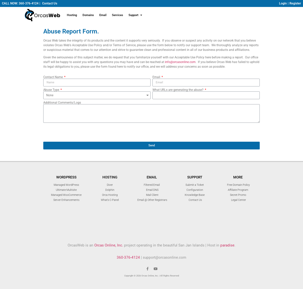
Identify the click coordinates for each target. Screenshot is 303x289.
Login (283, 3)
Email (102, 15)
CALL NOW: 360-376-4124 (20, 3)
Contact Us (49, 3)
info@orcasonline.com (180, 62)
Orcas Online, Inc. (108, 245)
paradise (227, 245)
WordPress (66, 177)
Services (117, 15)
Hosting (72, 15)
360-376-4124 (128, 257)
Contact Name (53, 77)
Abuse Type (51, 89)
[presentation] (72, 132)
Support (135, 15)
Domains (88, 15)
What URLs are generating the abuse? (178, 89)
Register (295, 3)
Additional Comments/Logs (62, 102)
